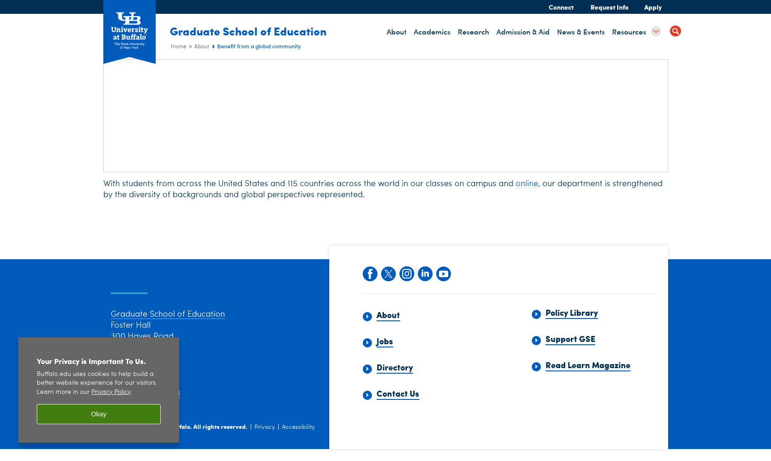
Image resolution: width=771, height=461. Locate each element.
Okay (99, 414)
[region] (98, 390)
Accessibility (298, 440)
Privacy (264, 440)
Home (178, 47)
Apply (653, 6)
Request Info (610, 6)
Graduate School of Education (249, 31)
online (527, 184)
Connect (561, 6)
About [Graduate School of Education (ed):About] (201, 47)
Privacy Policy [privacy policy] (110, 392)
